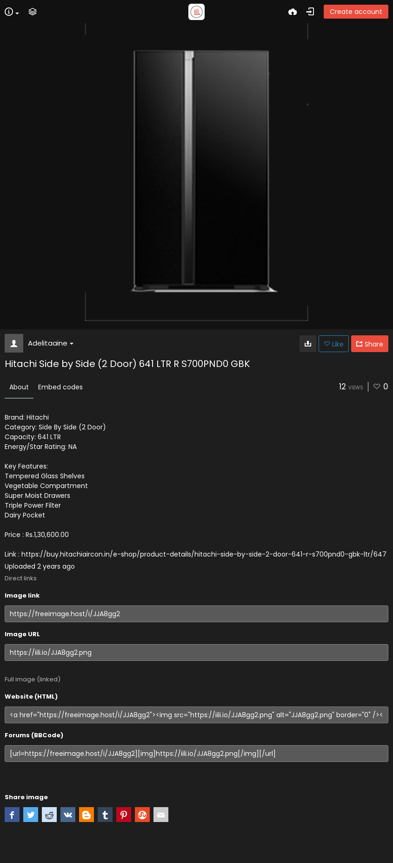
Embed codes (60, 387)
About (19, 387)
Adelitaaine (50, 343)
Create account (356, 11)
